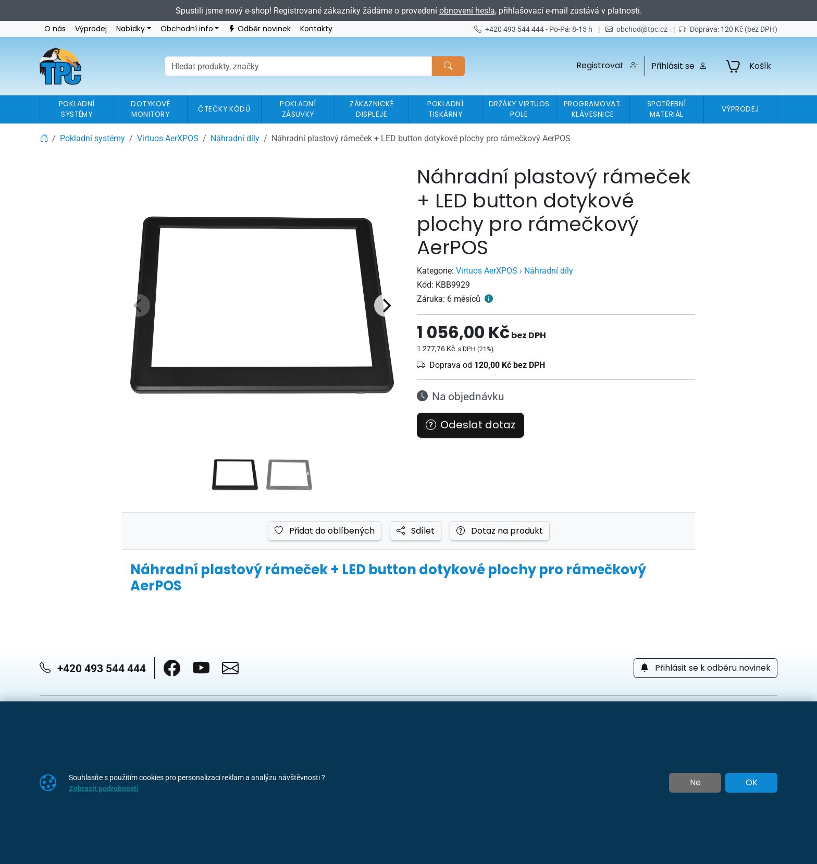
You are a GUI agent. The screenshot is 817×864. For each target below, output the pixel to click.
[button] (607, 66)
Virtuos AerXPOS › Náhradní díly (514, 270)
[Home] (44, 138)
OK (752, 782)
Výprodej (91, 29)
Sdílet (416, 531)
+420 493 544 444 (93, 668)
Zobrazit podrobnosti (104, 788)
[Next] (385, 305)
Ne (695, 782)
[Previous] (138, 305)
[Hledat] (448, 66)
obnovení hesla (467, 10)
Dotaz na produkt (499, 531)
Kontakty (316, 29)
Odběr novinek (259, 29)
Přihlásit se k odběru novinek (705, 668)
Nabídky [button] (130, 29)
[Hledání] (298, 66)
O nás (55, 29)
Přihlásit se (679, 66)
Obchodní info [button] (186, 29)
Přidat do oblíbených (325, 531)
